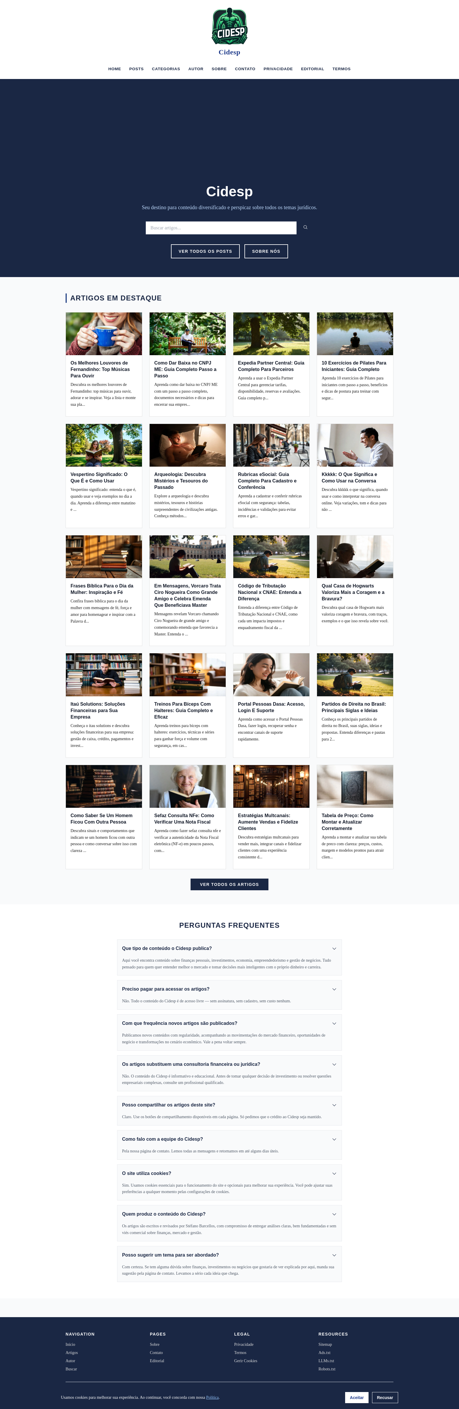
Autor (195, 69)
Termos (342, 69)
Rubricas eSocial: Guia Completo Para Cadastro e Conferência (267, 481)
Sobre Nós (266, 251)
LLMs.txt (326, 1361)
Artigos (72, 1352)
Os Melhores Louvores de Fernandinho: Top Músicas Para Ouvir (100, 369)
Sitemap (325, 1344)
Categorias (166, 69)
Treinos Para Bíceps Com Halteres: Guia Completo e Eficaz (183, 710)
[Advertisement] (229, 139)
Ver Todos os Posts (205, 251)
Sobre (219, 69)
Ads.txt (324, 1352)
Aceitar (357, 1397)
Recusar (385, 1397)
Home (114, 69)
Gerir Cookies (245, 1361)
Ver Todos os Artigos (229, 884)
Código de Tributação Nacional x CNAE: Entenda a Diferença (269, 592)
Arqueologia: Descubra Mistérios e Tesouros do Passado (181, 481)
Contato (245, 69)
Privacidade (278, 69)
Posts (136, 69)
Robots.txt (326, 1369)
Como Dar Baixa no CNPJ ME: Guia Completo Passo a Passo (185, 369)
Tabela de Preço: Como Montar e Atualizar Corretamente (348, 822)
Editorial (312, 69)
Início (70, 1344)
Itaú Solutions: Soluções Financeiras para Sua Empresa (98, 710)
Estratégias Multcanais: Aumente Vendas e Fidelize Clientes (268, 822)
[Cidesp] (229, 26)
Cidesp (229, 52)
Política (212, 1397)
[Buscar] (221, 228)
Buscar (71, 1369)
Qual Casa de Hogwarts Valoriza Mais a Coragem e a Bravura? (353, 592)
